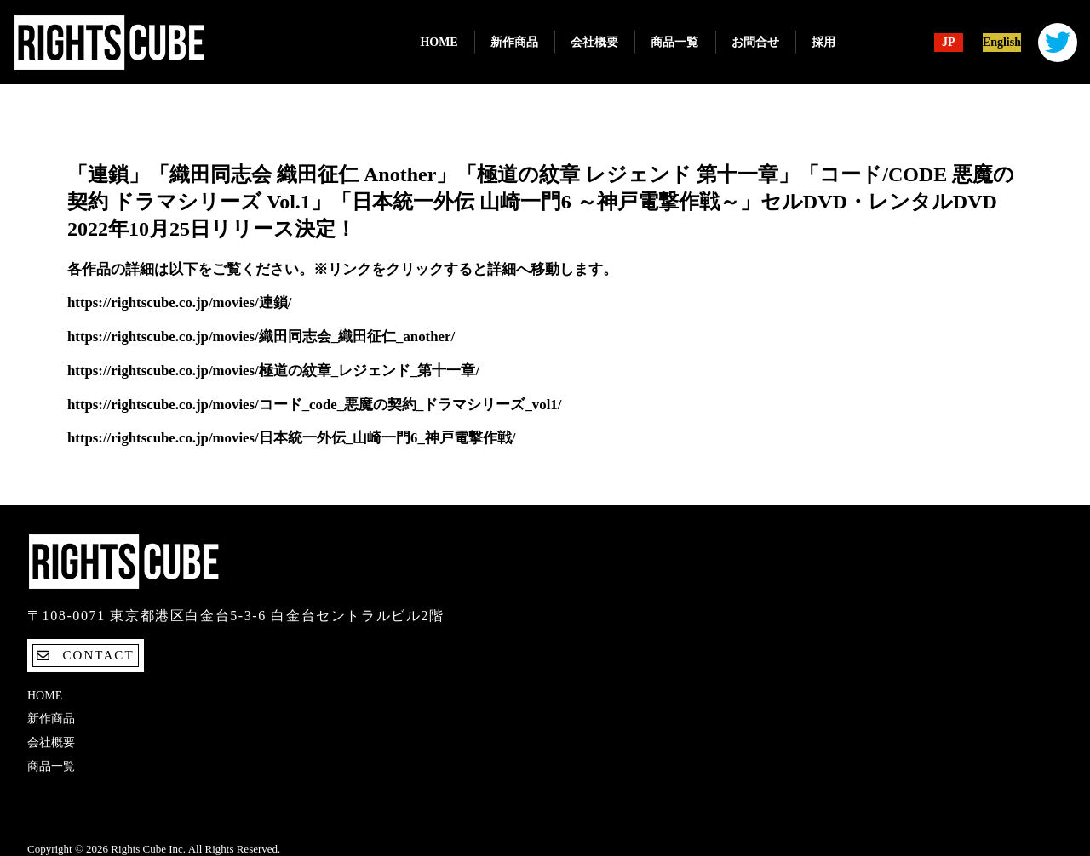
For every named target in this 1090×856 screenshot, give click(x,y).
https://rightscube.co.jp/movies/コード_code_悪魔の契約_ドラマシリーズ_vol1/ (314, 405)
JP (948, 43)
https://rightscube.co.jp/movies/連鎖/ (179, 302)
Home (438, 42)
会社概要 (594, 42)
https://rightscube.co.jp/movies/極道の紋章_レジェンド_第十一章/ (273, 370)
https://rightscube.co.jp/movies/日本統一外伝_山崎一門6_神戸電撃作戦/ (291, 438)
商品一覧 (674, 42)
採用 (823, 42)
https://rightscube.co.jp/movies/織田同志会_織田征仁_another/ (261, 336)
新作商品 (514, 42)
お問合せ (755, 42)
